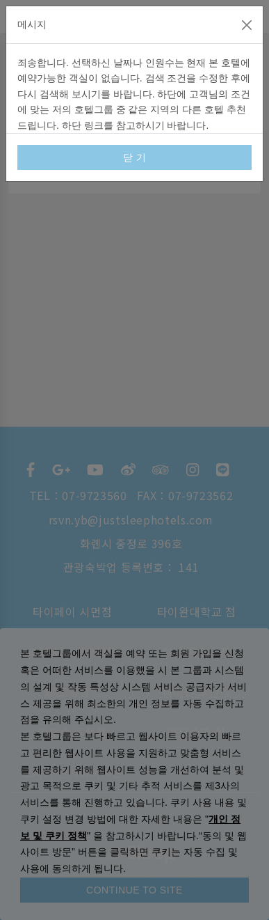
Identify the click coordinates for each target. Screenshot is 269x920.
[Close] (246, 25)
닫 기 (134, 157)
